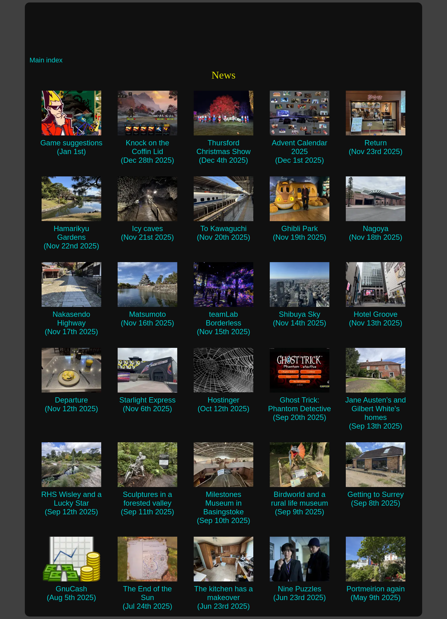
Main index (45, 60)
